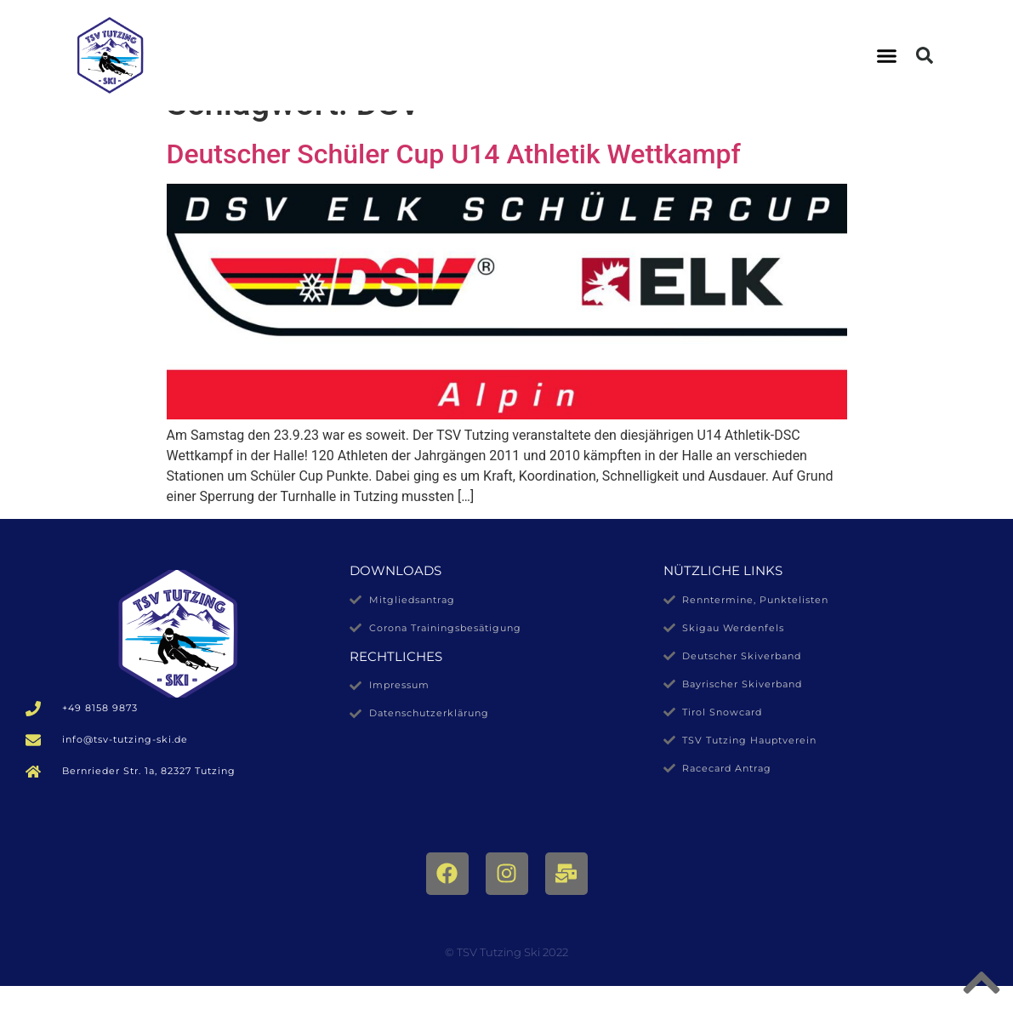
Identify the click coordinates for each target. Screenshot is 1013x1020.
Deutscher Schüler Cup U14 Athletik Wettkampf (454, 188)
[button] (886, 55)
